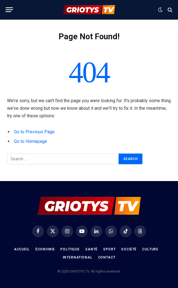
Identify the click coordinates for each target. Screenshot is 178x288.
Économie (45, 249)
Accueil (22, 249)
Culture (150, 249)
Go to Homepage (30, 141)
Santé (91, 249)
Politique (70, 249)
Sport (109, 249)
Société (129, 249)
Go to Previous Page (34, 131)
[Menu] (9, 9)
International (78, 257)
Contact (106, 257)
